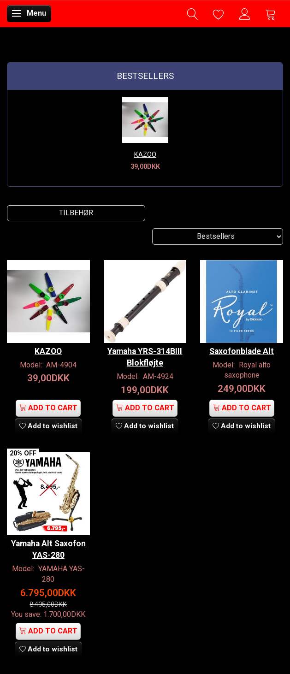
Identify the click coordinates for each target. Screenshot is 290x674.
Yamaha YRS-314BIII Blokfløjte (144, 357)
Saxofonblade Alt (241, 351)
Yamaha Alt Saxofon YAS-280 (48, 549)
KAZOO (145, 155)
